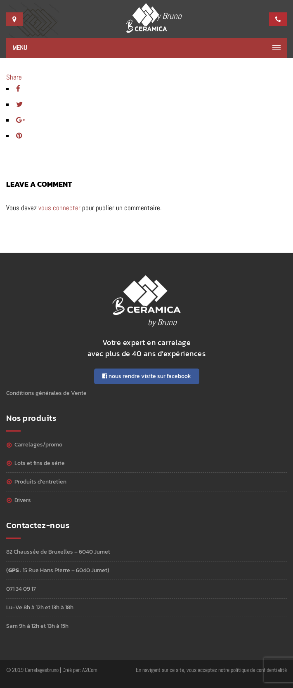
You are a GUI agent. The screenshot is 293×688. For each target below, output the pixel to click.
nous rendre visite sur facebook (146, 376)
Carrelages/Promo (38, 444)
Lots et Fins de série (39, 463)
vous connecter (59, 207)
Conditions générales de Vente (46, 393)
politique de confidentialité (259, 670)
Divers (22, 500)
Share (14, 77)
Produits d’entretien (40, 481)
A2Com (89, 670)
